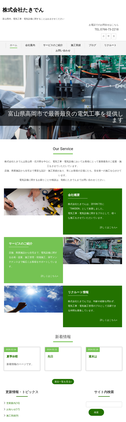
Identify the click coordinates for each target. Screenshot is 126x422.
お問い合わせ (63, 50)
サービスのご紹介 (53, 45)
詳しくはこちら (108, 227)
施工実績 (76, 45)
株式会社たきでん (23, 10)
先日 (50, 356)
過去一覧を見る (62, 381)
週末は (93, 356)
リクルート (110, 45)
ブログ (92, 45)
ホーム (13, 45)
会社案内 (30, 45)
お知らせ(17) (13, 409)
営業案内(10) (13, 403)
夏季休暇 (12, 356)
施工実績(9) (12, 415)
